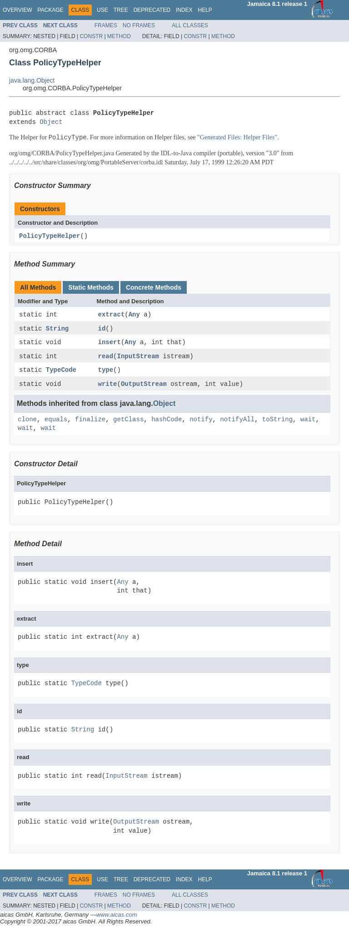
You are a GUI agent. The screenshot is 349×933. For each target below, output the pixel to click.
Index (184, 10)
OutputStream (144, 385)
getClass (128, 421)
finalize (90, 421)
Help (205, 10)
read (106, 357)
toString (277, 421)
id (102, 329)
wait (308, 421)
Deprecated (152, 10)
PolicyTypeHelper (49, 236)
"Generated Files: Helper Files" (237, 137)
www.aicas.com (116, 916)
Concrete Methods (153, 287)
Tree (121, 10)
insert (109, 343)
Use (102, 10)
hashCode (166, 421)
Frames (106, 25)
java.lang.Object (32, 80)
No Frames (139, 25)
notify (200, 421)
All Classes (190, 25)
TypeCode (61, 371)
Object (51, 122)
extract (111, 315)
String (57, 329)
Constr (91, 36)
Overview (17, 10)
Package (50, 10)
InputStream (138, 357)
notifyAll (237, 421)
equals (56, 421)
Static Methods (91, 287)
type (106, 371)
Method (119, 36)
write (107, 385)
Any (134, 315)
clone (27, 421)
